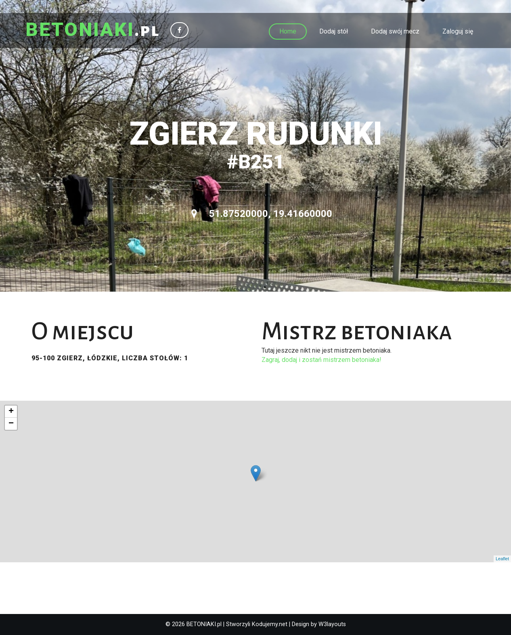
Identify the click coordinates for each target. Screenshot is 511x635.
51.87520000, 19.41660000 (261, 213)
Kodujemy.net (269, 624)
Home (287, 31)
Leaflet (502, 558)
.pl (92, 30)
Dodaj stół (333, 31)
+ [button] (11, 412)
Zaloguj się (457, 31)
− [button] (11, 424)
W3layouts (332, 624)
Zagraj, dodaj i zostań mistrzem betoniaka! (321, 360)
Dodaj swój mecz (395, 31)
